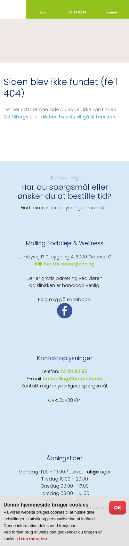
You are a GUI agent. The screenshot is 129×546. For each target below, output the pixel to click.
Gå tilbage (16, 117)
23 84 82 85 (73, 371)
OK (117, 507)
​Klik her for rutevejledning (64, 264)
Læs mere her (33, 539)
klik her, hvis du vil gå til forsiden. (78, 117)
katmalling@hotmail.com (72, 379)
